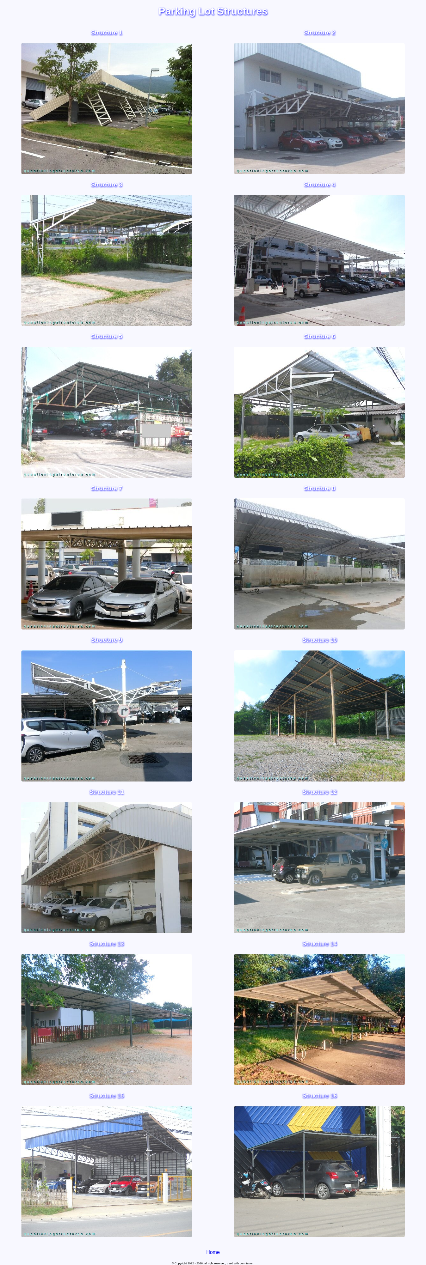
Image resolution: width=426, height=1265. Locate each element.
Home (213, 1252)
